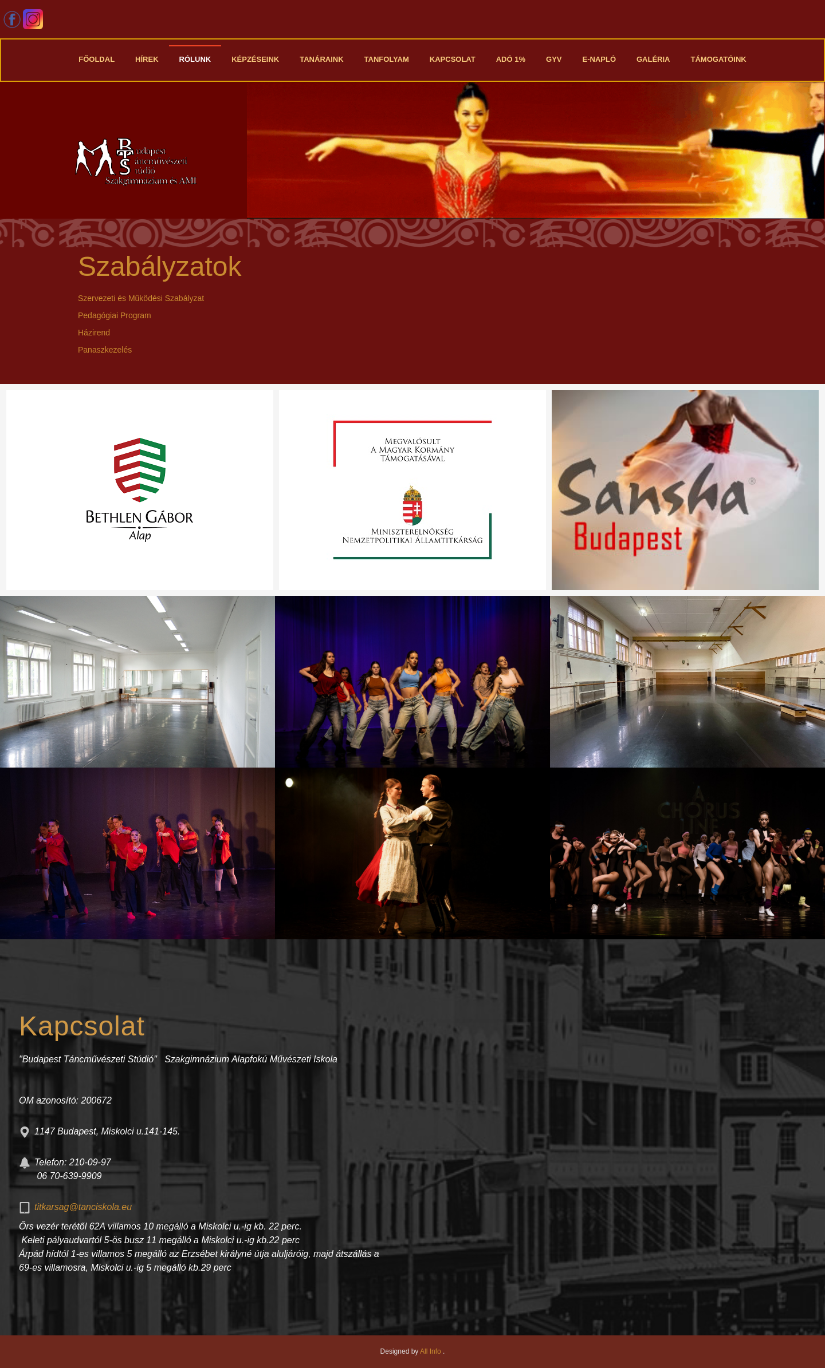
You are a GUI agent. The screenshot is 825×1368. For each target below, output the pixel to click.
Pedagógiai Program (114, 315)
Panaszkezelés (105, 349)
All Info (431, 1351)
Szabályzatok (160, 266)
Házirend (94, 332)
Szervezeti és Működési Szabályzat (141, 298)
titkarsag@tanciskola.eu (83, 1207)
